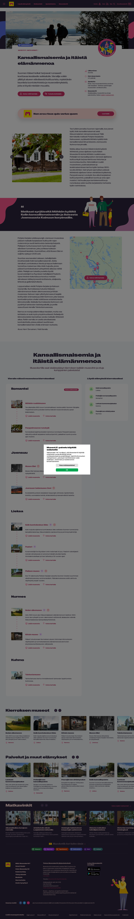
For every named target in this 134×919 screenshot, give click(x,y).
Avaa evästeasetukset (67, 465)
